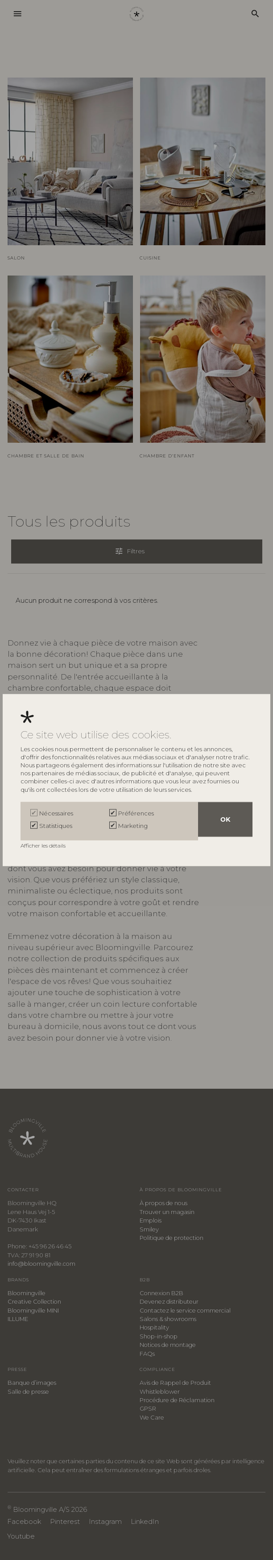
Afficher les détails (44, 843)
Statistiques (55, 825)
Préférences (136, 815)
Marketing (133, 825)
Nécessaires (56, 815)
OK (225, 821)
